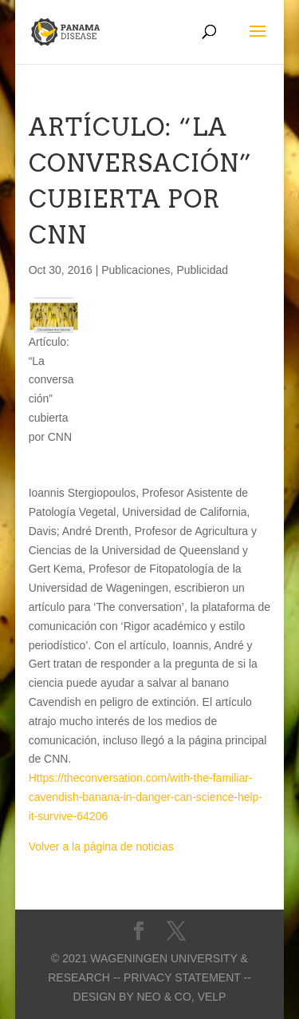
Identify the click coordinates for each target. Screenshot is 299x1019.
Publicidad (202, 270)
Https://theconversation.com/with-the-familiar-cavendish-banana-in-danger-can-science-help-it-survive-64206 (145, 797)
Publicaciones (135, 270)
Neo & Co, (165, 996)
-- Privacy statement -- (182, 977)
